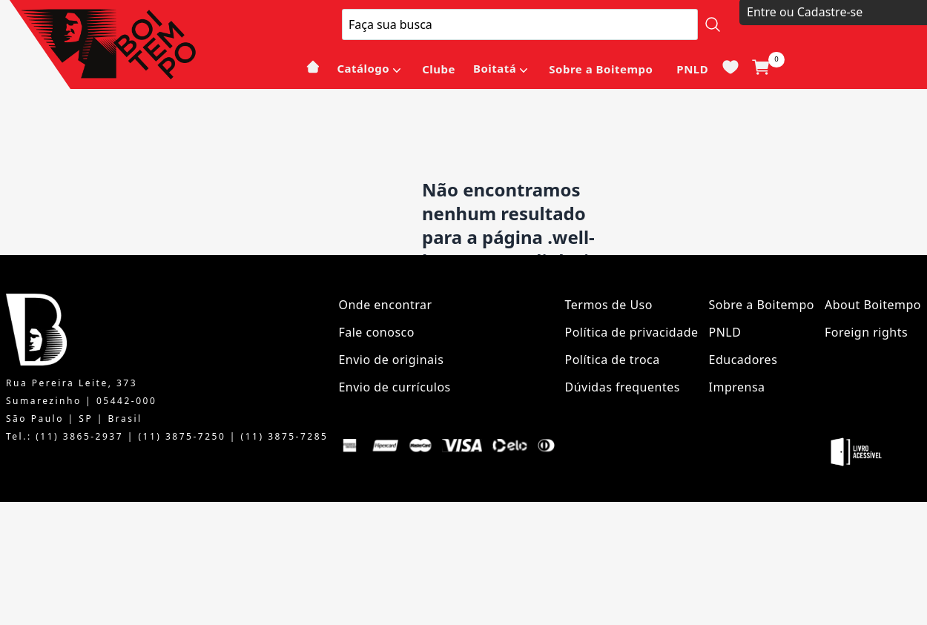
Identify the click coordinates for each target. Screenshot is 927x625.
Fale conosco (376, 332)
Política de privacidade (632, 332)
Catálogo (363, 68)
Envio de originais (390, 359)
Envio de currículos (394, 387)
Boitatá (494, 68)
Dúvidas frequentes (622, 387)
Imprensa (737, 387)
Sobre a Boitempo (601, 69)
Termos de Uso (609, 305)
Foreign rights (866, 332)
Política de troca (612, 359)
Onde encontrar (385, 305)
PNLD (692, 69)
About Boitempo (873, 305)
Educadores (743, 359)
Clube (438, 69)
